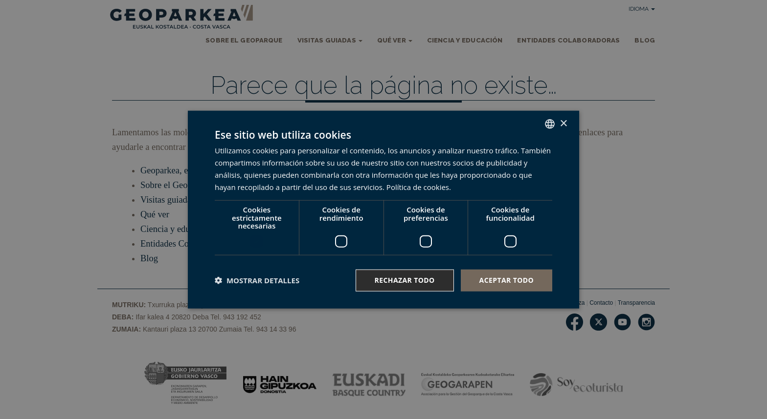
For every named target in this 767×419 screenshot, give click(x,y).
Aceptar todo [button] (506, 280)
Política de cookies (417, 186)
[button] (257, 280)
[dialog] (383, 210)
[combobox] (550, 124)
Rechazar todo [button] (405, 280)
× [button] (563, 123)
